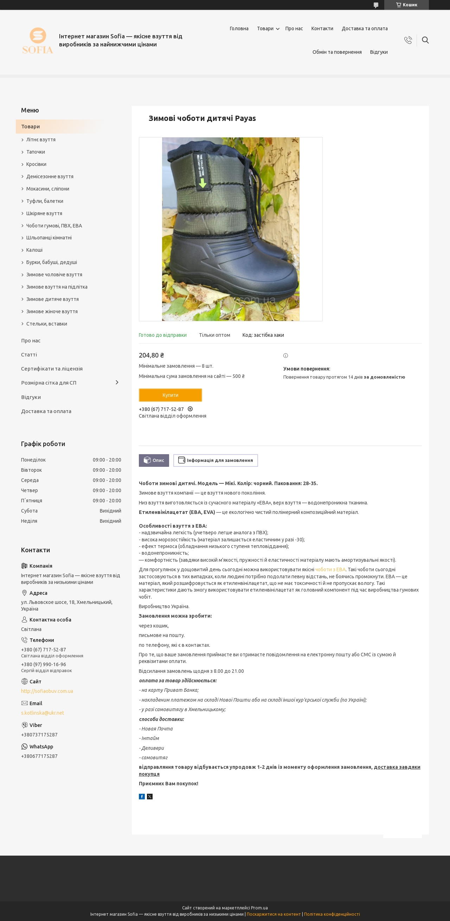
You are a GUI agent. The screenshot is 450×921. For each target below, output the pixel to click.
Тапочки (35, 152)
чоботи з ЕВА (330, 569)
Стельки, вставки (46, 324)
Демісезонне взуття (49, 176)
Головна (239, 28)
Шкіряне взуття (44, 213)
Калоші (34, 250)
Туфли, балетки (44, 201)
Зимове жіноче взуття (52, 311)
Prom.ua (259, 908)
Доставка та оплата (365, 28)
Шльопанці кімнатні (49, 237)
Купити (171, 395)
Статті (29, 355)
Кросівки (36, 164)
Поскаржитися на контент (274, 914)
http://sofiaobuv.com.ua (47, 691)
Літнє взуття (41, 139)
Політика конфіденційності (332, 914)
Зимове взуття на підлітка (57, 287)
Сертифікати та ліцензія (52, 369)
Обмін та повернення (337, 52)
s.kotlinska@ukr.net (42, 713)
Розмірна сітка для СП (48, 383)
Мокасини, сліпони (47, 189)
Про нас (294, 28)
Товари (265, 28)
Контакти (322, 28)
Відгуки (379, 52)
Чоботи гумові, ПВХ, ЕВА (54, 225)
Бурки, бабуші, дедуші (51, 262)
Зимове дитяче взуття (52, 299)
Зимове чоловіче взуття (54, 274)
